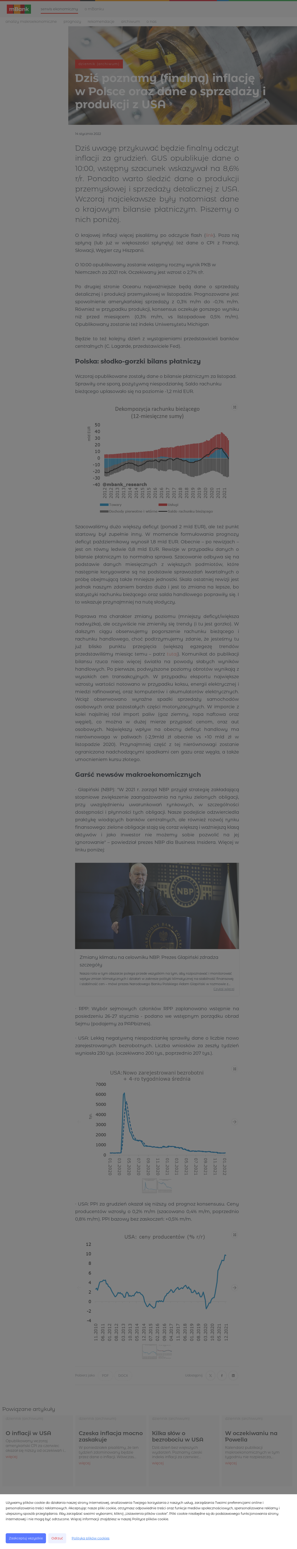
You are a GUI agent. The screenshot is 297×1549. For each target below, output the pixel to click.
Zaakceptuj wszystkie (26, 1538)
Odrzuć (57, 1538)
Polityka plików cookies (90, 1538)
